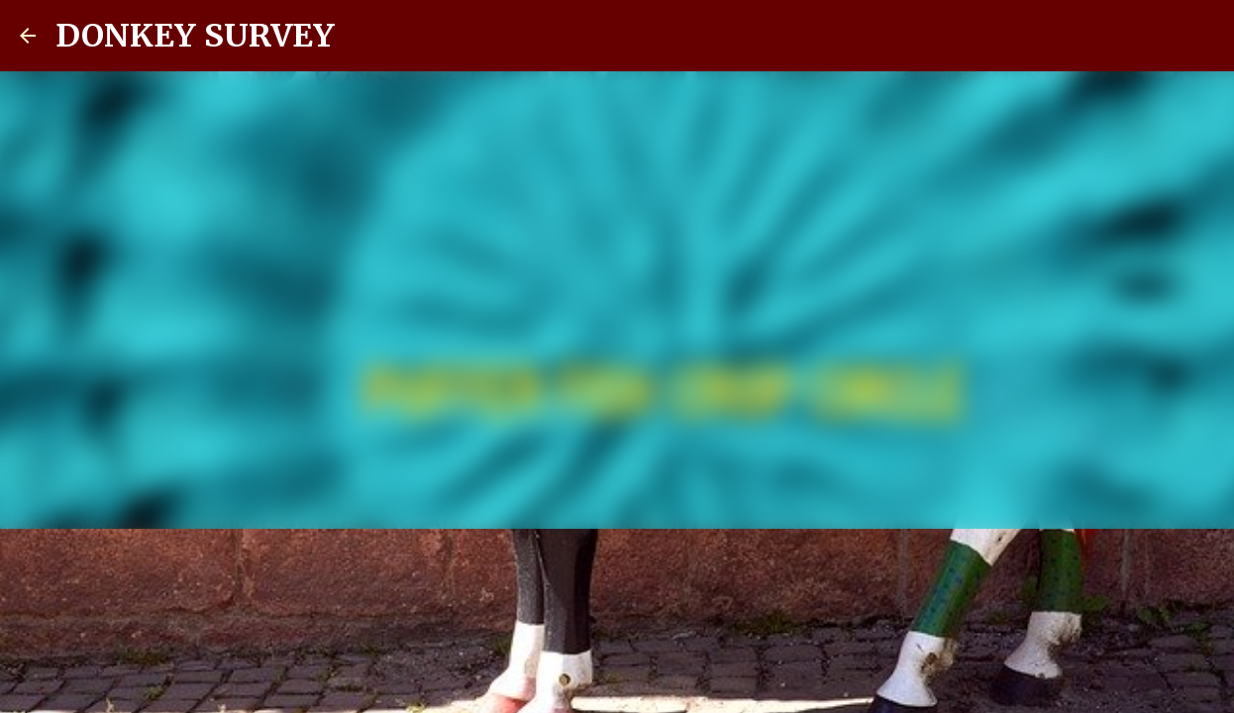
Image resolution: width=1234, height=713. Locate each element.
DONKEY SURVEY (195, 35)
